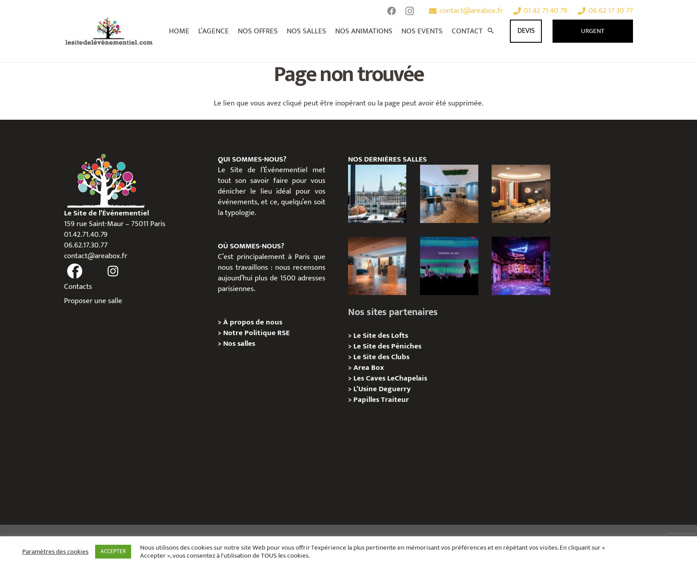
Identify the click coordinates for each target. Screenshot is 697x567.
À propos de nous (252, 322)
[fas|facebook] (74, 271)
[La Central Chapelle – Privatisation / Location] (449, 266)
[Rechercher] (491, 31)
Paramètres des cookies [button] (55, 552)
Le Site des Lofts (380, 335)
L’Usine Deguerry (382, 389)
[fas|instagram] (113, 271)
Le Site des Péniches (387, 346)
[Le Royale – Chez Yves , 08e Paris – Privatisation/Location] (449, 194)
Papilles (367, 399)
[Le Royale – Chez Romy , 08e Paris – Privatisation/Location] (521, 194)
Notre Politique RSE (256, 333)
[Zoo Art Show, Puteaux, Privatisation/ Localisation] (521, 266)
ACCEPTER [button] (113, 551)
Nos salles (239, 343)
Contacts (78, 286)
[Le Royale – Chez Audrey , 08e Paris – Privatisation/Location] (377, 266)
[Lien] (109, 31)
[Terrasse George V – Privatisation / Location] (377, 194)
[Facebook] (392, 11)
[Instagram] (409, 11)
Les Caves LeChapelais (390, 378)
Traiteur (395, 399)
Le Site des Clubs (381, 357)
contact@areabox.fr (95, 256)
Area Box (368, 367)
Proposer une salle (93, 301)
